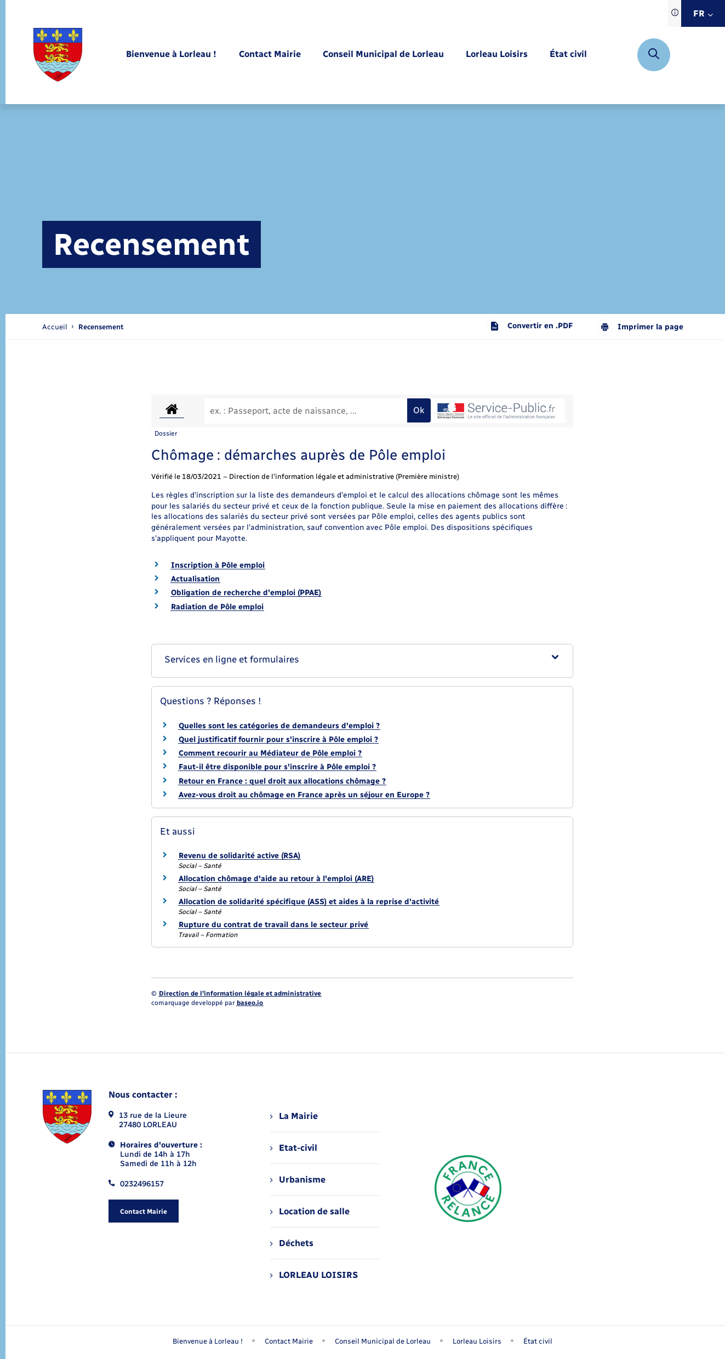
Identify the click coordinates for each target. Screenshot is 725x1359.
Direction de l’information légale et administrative (240, 993)
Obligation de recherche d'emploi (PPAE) (246, 592)
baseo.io (250, 1003)
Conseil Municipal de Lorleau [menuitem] (383, 1341)
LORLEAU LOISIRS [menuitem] (313, 1275)
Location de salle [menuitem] (309, 1211)
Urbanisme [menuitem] (297, 1179)
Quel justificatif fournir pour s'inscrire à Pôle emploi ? (278, 739)
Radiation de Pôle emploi (217, 607)
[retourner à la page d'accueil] (58, 54)
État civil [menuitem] (537, 1341)
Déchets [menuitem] (291, 1243)
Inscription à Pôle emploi (218, 565)
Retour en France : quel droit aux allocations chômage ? (282, 781)
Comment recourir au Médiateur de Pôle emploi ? (270, 753)
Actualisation (195, 579)
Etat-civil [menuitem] (293, 1148)
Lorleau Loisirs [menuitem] (477, 1341)
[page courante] (100, 327)
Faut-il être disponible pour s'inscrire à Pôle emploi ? (277, 767)
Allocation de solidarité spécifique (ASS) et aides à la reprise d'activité (309, 901)
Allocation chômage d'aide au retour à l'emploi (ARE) (276, 878)
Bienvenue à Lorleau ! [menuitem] (208, 1341)
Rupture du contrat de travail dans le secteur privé (273, 924)
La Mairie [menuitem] (293, 1116)
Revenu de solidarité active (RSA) (239, 855)
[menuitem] (171, 54)
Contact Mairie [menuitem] (289, 1341)
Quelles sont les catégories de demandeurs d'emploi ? (279, 725)
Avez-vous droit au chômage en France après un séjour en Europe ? (304, 795)
